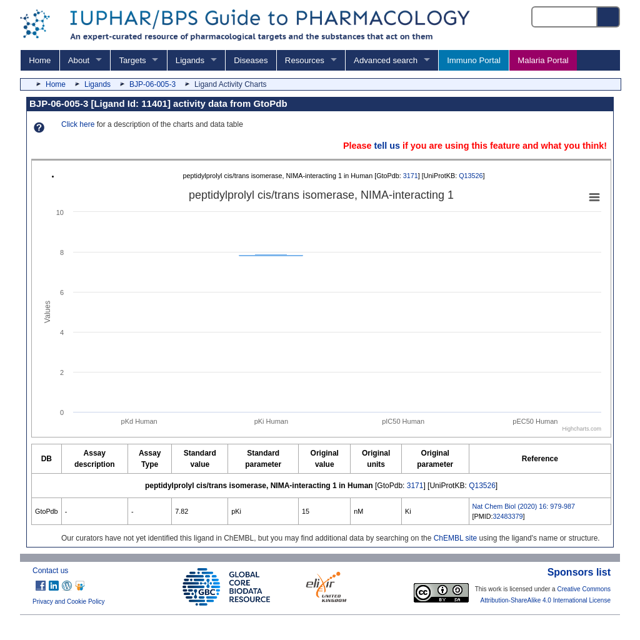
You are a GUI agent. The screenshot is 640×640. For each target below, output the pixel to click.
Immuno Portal (474, 60)
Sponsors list (579, 572)
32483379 (508, 516)
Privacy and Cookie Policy (68, 601)
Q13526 (470, 175)
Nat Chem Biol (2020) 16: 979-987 (523, 506)
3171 (410, 175)
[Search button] (609, 17)
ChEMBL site (456, 538)
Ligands (190, 60)
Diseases (251, 60)
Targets (132, 60)
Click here (77, 124)
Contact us (50, 570)
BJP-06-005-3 (152, 84)
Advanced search (386, 60)
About (78, 60)
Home (40, 60)
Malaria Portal (543, 60)
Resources (304, 60)
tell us (387, 146)
